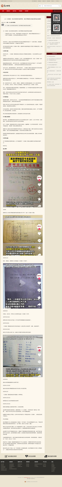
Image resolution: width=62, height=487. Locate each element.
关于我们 (57, 1)
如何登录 (2, 465)
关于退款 (27, 466)
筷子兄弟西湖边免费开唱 (51, 56)
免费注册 (35, 1)
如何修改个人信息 (4, 468)
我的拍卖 (39, 1)
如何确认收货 (20, 466)
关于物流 (52, 470)
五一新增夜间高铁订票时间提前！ (52, 40)
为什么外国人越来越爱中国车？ (52, 64)
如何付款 (19, 465)
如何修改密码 (3, 466)
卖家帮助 (44, 466)
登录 (32, 1)
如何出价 (10, 467)
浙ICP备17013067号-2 (31, 478)
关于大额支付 (53, 467)
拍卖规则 (52, 465)
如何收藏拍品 (11, 465)
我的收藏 (48, 1)
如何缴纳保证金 (11, 466)
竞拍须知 (52, 466)
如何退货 (27, 465)
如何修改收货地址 (4, 470)
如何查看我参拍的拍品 (13, 468)
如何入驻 (44, 465)
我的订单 (44, 1)
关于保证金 (53, 468)
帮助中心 (52, 1)
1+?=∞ (48, 33)
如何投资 (36, 465)
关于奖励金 (36, 466)
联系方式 (52, 471)
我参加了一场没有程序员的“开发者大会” (53, 35)
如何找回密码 (3, 467)
